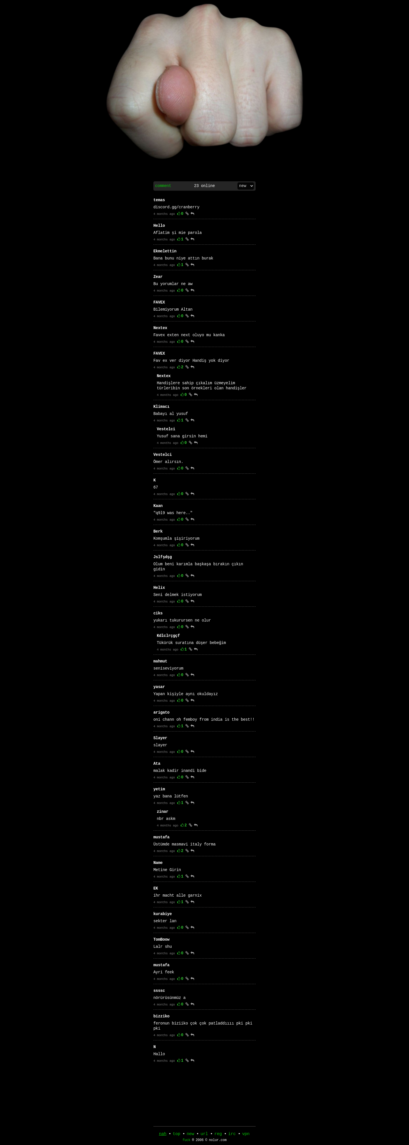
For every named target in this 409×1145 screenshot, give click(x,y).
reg (218, 1134)
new (190, 1134)
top (176, 1134)
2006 (200, 1141)
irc (232, 1134)
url (204, 1134)
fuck (186, 1141)
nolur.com (217, 1141)
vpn (245, 1134)
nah (162, 1134)
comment (163, 186)
